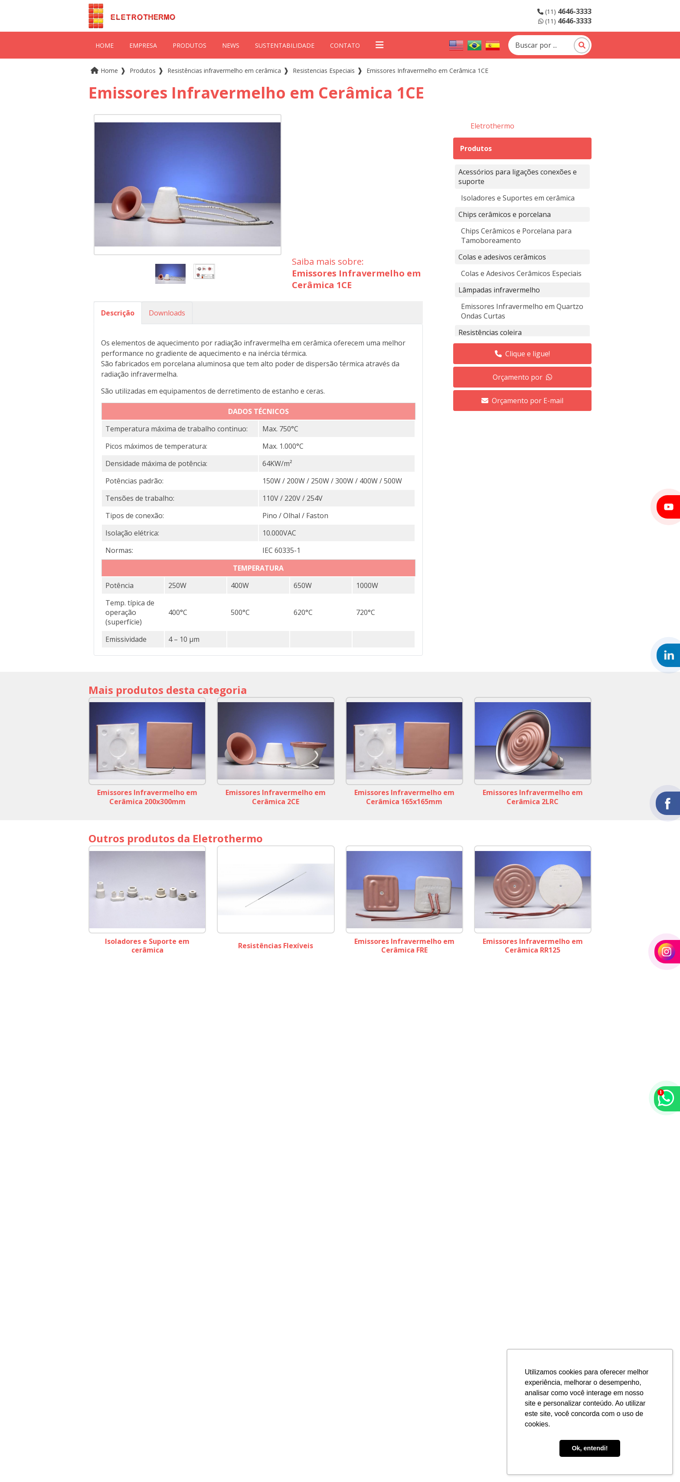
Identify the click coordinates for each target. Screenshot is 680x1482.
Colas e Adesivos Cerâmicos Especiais (521, 273)
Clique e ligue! (522, 353)
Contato (345, 45)
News (230, 45)
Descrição (117, 313)
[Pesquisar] (582, 45)
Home (104, 45)
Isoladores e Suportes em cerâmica (518, 198)
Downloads (167, 313)
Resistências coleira (490, 332)
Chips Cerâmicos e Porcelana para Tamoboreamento (516, 235)
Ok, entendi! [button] (590, 1448)
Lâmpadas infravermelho (499, 290)
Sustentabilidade (284, 45)
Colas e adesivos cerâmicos (502, 257)
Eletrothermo (492, 126)
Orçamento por (522, 377)
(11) (564, 11)
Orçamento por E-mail (522, 400)
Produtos (189, 45)
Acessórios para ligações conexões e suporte (517, 176)
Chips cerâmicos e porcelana (504, 214)
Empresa (143, 45)
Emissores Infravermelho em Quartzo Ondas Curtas (522, 311)
